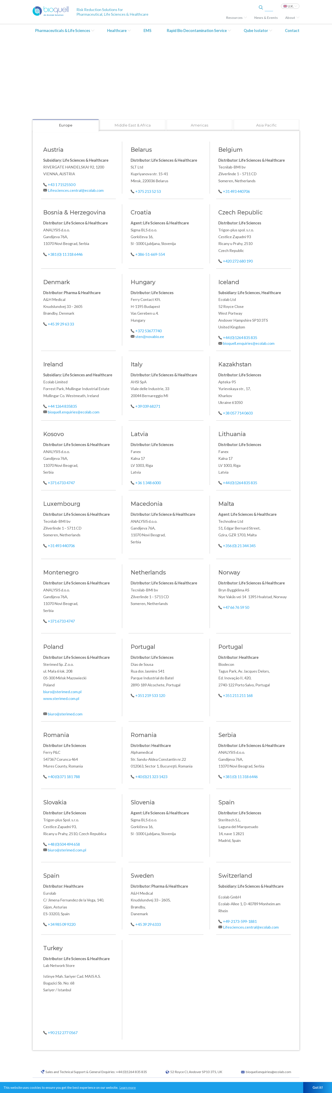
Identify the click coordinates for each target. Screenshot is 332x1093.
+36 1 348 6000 (148, 482)
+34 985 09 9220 (61, 924)
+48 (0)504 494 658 (64, 844)
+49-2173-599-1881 (240, 921)
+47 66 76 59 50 (236, 607)
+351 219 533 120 (150, 695)
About (290, 17)
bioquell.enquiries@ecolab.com (248, 343)
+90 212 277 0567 (62, 1032)
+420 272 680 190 (238, 261)
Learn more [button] (127, 1087)
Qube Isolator (256, 30)
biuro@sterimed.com (65, 714)
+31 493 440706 (236, 191)
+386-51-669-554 (150, 254)
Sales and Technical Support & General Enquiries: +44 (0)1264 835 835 (96, 1072)
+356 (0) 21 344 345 (239, 545)
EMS (147, 30)
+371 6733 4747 (61, 482)
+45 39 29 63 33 (61, 324)
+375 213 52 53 (148, 191)
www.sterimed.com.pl (61, 698)
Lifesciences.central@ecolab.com (76, 190)
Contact (292, 30)
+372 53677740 (148, 330)
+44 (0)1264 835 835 (240, 337)
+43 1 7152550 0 (61, 184)
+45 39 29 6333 (148, 924)
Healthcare (117, 30)
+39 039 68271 (147, 406)
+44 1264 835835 (62, 406)
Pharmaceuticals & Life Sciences (62, 30)
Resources (234, 17)
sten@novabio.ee (149, 336)
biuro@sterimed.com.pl (62, 691)
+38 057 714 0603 (238, 413)
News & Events (266, 17)
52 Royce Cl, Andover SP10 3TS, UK (196, 1072)
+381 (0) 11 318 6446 (65, 254)
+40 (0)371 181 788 (64, 776)
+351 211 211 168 (238, 695)
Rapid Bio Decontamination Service (197, 30)
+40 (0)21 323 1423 (151, 776)
